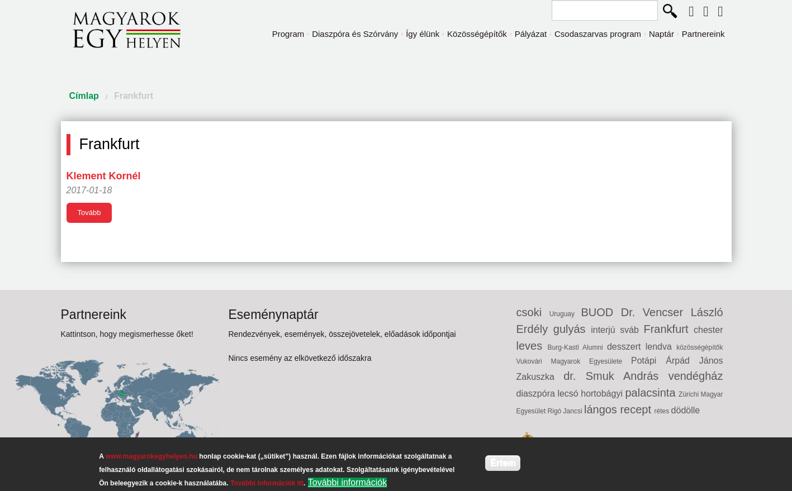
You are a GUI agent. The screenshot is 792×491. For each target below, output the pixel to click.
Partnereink (703, 34)
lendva (661, 346)
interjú (605, 330)
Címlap (84, 96)
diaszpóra (537, 393)
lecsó (569, 393)
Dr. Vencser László (672, 312)
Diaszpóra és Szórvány (355, 34)
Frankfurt (133, 96)
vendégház (695, 376)
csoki (532, 312)
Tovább (89, 212)
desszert (626, 346)
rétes (663, 411)
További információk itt (266, 483)
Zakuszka (540, 377)
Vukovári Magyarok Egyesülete (574, 361)
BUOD (600, 312)
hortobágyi (603, 393)
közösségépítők (699, 347)
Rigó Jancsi (566, 411)
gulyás (572, 329)
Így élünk (422, 34)
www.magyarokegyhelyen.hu (151, 456)
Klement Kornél (104, 176)
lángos (602, 409)
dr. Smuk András (615, 376)
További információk (347, 482)
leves (532, 346)
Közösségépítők (477, 34)
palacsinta (652, 393)
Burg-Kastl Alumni (577, 347)
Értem (502, 463)
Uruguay (565, 314)
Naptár (661, 34)
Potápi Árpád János (677, 360)
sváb (631, 330)
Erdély (534, 329)
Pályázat (531, 34)
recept (637, 409)
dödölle (685, 410)
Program (288, 34)
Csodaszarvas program (597, 34)
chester (708, 330)
